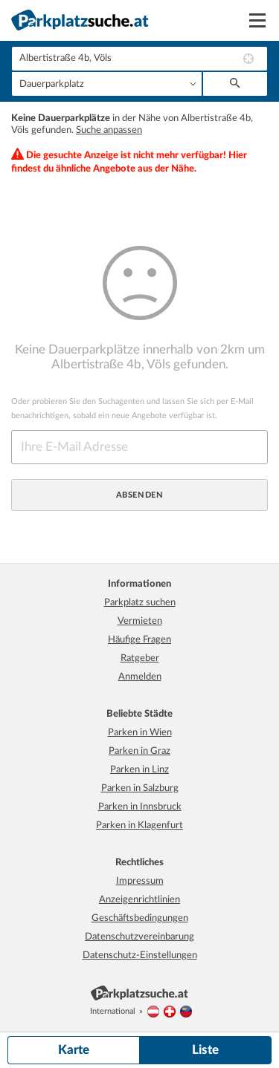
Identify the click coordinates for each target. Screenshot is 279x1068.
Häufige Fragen (139, 640)
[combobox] (139, 58)
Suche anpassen (109, 130)
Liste (205, 1049)
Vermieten (140, 621)
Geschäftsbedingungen (140, 918)
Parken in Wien (140, 732)
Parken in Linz (139, 770)
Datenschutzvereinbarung (139, 937)
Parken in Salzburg (140, 788)
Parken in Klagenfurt (139, 825)
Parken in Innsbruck (140, 807)
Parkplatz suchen (140, 603)
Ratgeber (140, 658)
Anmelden (139, 677)
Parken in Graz (139, 751)
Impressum (140, 881)
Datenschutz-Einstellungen (140, 955)
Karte (73, 1049)
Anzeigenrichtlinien (139, 900)
